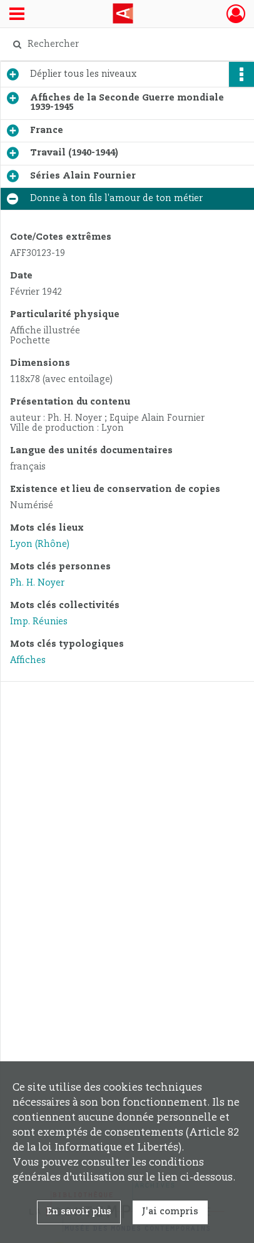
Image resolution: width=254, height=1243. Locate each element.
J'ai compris (170, 1211)
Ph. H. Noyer (37, 583)
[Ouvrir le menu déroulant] (16, 14)
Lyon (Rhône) (39, 544)
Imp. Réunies (39, 621)
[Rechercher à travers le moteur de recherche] (124, 44)
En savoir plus (78, 1211)
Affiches (28, 660)
